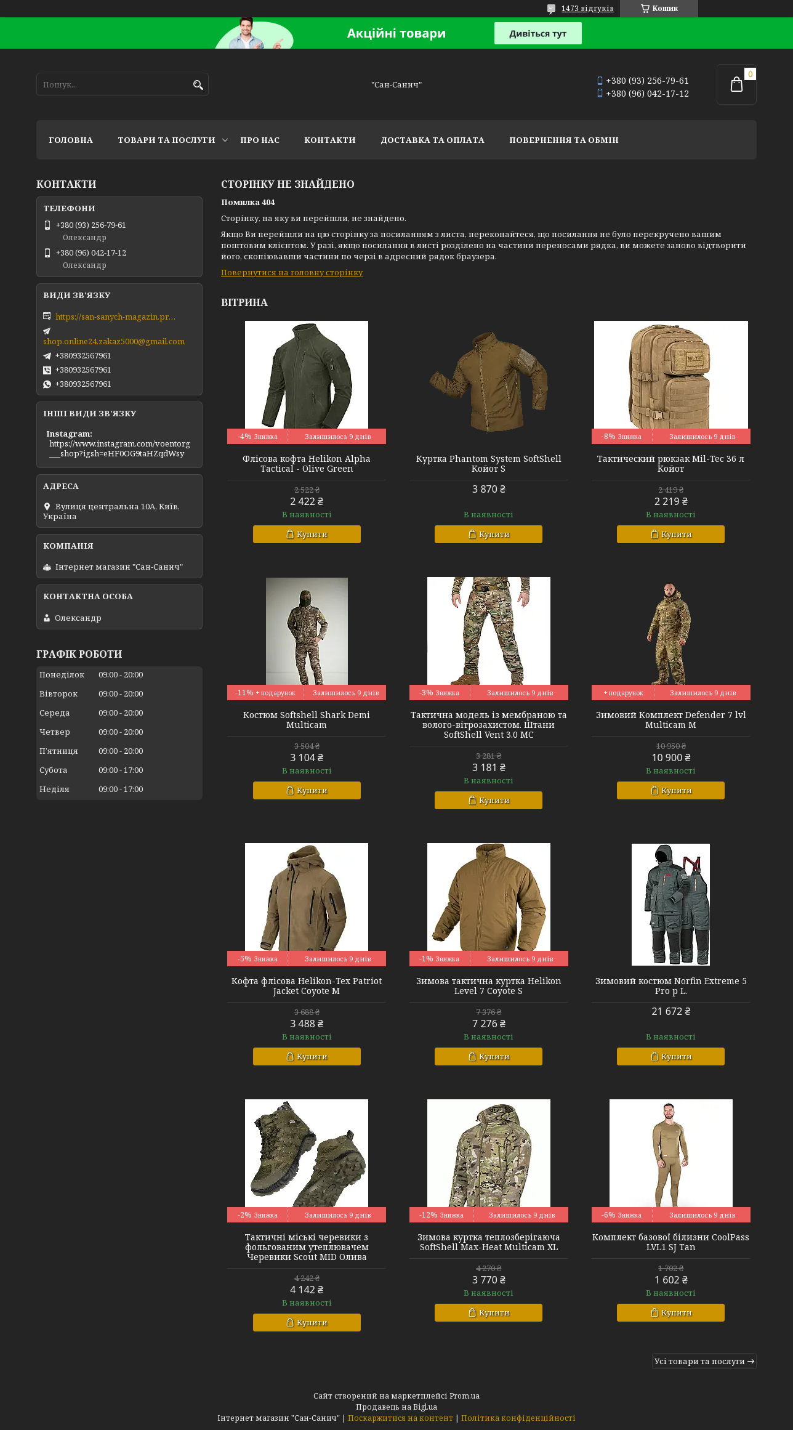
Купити (312, 533)
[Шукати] (198, 85)
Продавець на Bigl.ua (396, 1407)
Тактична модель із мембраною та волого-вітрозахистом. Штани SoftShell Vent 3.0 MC (489, 725)
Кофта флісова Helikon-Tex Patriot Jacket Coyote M (306, 986)
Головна (71, 139)
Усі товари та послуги (699, 1361)
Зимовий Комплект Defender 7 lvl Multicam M (671, 720)
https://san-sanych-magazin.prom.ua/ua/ (117, 316)
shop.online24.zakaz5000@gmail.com (114, 341)
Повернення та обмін (564, 139)
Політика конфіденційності (518, 1418)
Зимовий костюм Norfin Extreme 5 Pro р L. (671, 986)
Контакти (330, 139)
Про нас (260, 139)
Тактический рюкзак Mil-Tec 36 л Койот (670, 464)
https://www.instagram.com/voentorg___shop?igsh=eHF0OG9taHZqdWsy (119, 448)
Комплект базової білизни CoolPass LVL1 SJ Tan (670, 1242)
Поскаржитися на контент (400, 1418)
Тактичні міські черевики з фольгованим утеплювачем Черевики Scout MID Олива (307, 1247)
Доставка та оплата (432, 139)
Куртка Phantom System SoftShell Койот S (489, 464)
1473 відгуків (588, 8)
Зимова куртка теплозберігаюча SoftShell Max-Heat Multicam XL (488, 1242)
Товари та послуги (166, 139)
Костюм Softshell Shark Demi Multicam (306, 720)
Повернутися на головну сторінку (292, 272)
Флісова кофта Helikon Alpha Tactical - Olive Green (307, 464)
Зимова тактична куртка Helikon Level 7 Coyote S (489, 986)
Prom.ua (464, 1396)
